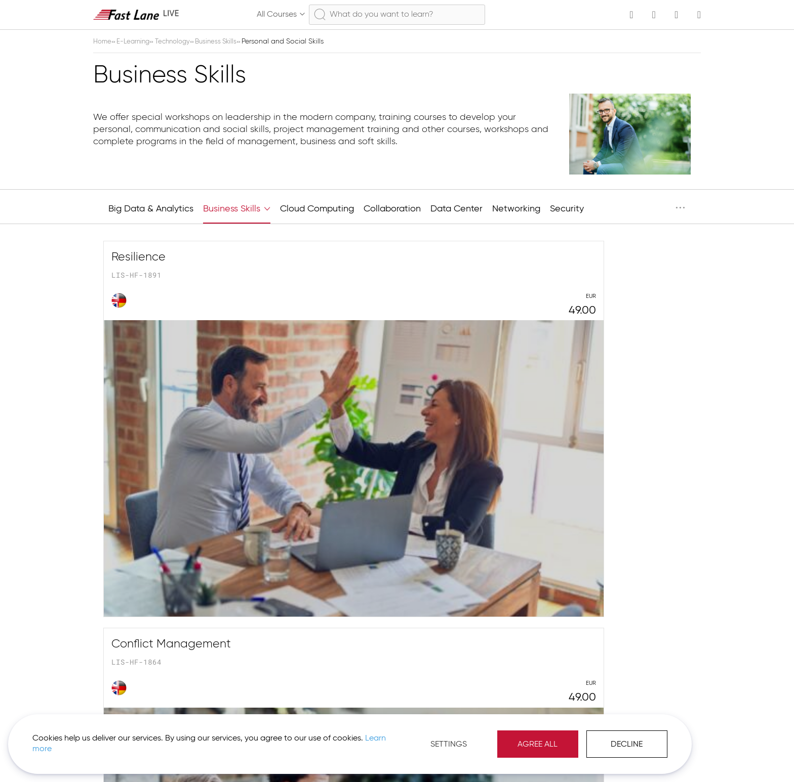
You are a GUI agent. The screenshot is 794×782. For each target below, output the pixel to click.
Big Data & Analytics (150, 208)
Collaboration (392, 208)
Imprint (615, 757)
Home (103, 41)
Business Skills (226, 41)
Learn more (143, 741)
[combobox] (397, 15)
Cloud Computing (317, 208)
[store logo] (136, 14)
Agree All (430, 736)
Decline (519, 736)
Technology (179, 41)
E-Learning (136, 41)
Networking (516, 208)
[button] (661, 757)
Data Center (456, 208)
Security (567, 208)
